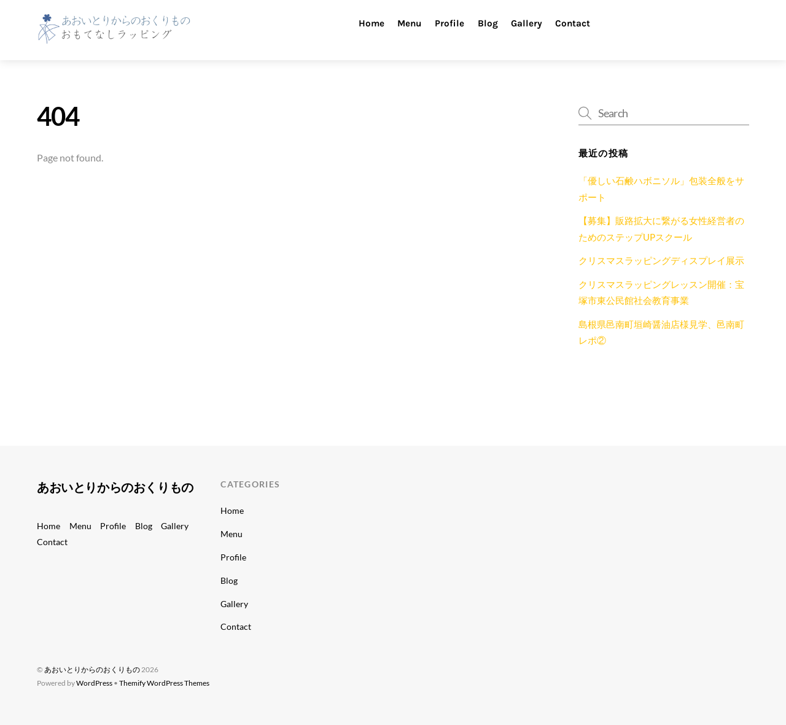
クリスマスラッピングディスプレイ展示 (661, 260)
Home (371, 23)
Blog (488, 23)
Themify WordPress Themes (164, 683)
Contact (572, 23)
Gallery (526, 23)
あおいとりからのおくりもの (92, 669)
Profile (449, 23)
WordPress (94, 683)
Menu (409, 23)
